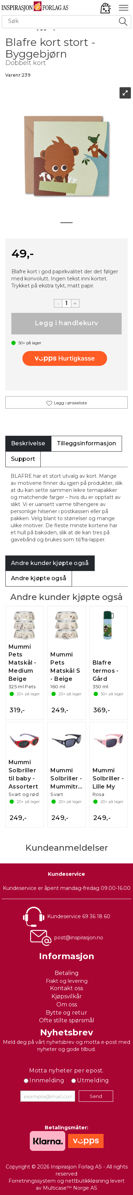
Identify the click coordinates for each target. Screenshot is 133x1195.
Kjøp (66, 323)
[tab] (28, 444)
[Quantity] (66, 303)
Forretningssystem (32, 1181)
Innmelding (46, 1080)
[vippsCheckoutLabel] (66, 358)
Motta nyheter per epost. (66, 1070)
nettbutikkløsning (87, 1181)
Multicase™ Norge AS (70, 1188)
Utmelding (93, 1080)
